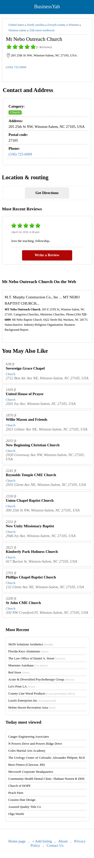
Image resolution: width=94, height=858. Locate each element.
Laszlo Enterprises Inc (32, 700)
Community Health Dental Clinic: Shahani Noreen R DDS (46, 779)
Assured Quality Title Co (24, 807)
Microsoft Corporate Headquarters (30, 772)
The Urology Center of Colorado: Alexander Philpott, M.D (46, 757)
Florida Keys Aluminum (28, 651)
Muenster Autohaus (28, 665)
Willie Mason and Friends (26, 419)
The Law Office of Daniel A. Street (36, 658)
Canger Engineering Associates (28, 736)
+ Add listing (42, 841)
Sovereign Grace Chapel (25, 368)
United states (16, 25)
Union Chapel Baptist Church (30, 500)
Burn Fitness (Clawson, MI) (26, 764)
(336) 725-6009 (16, 67)
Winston (74, 25)
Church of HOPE (19, 786)
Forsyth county (56, 25)
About (63, 841)
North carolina (36, 25)
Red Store (19, 672)
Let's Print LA (21, 686)
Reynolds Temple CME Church (31, 475)
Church (15, 112)
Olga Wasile (16, 814)
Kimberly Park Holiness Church (32, 552)
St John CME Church (23, 603)
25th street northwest (42, 30)
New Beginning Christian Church (32, 445)
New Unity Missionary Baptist (30, 526)
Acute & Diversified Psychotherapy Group (41, 679)
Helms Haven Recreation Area (32, 707)
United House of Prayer (25, 394)
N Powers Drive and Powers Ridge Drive (35, 743)
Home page (17, 841)
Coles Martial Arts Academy (26, 750)
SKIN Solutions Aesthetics (30, 644)
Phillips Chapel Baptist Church (31, 577)
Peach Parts (15, 793)
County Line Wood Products (41, 693)
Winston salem (17, 30)
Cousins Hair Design (21, 800)
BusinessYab (47, 6)
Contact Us (55, 845)
